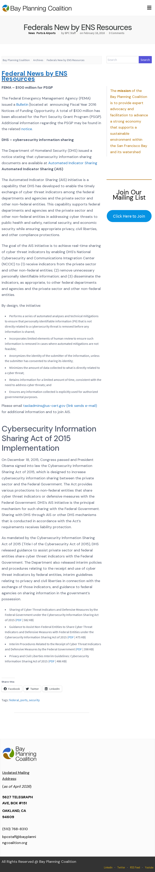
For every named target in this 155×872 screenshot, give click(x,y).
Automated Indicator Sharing (72, 163)
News (31, 33)
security (34, 700)
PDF (19, 620)
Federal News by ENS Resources (34, 76)
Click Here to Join (129, 216)
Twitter (121, 867)
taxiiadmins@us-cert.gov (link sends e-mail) (60, 405)
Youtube (149, 867)
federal (14, 700)
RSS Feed (135, 867)
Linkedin (108, 867)
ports (24, 700)
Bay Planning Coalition (16, 60)
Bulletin (22, 104)
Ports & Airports (45, 33)
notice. (27, 129)
